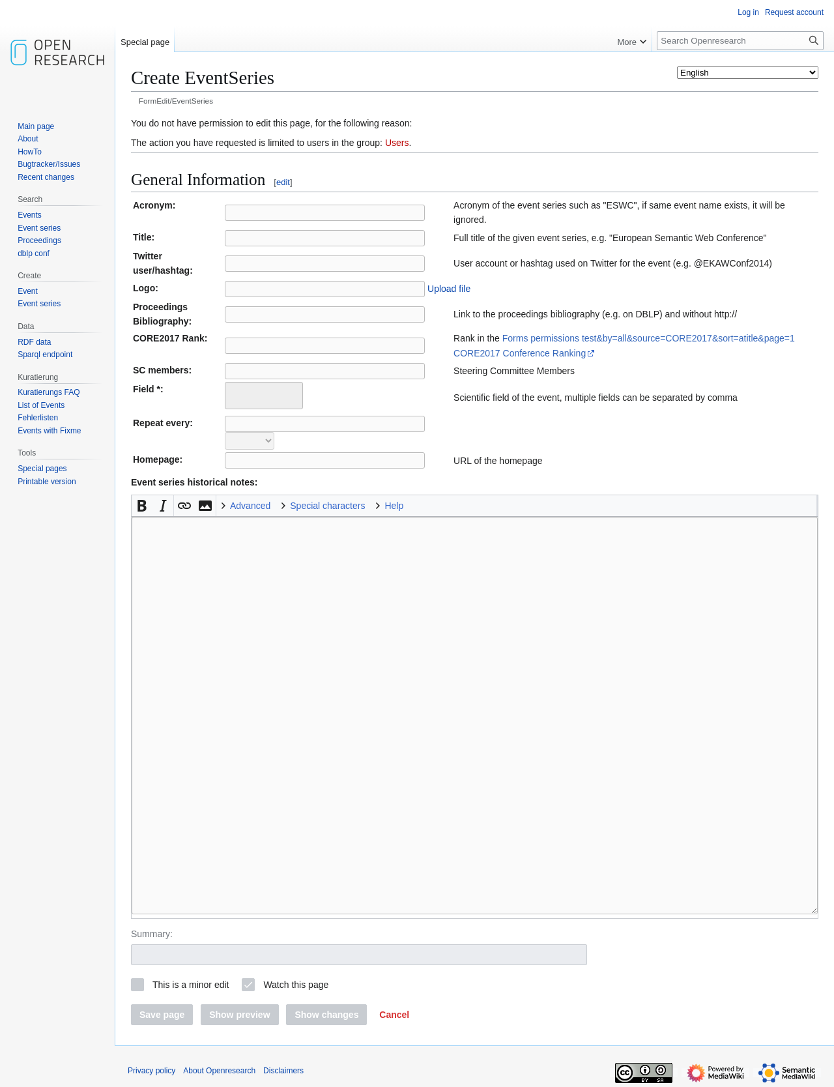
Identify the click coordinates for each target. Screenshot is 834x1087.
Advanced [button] (250, 505)
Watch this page (295, 984)
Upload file (448, 288)
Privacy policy (151, 1070)
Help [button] (393, 505)
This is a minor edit (190, 984)
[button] (142, 505)
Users (397, 143)
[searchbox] (237, 393)
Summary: (152, 934)
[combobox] (264, 395)
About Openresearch (219, 1070)
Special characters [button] (327, 505)
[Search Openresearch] (740, 40)
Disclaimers (283, 1070)
